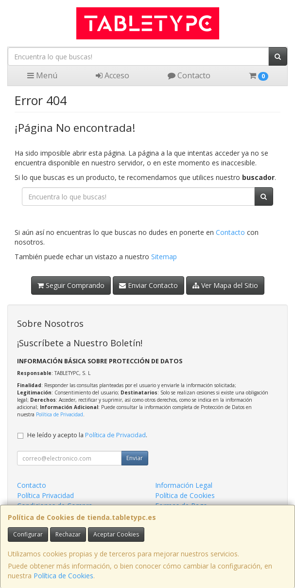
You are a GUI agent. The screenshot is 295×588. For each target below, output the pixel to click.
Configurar (28, 534)
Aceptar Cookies (116, 534)
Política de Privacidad (59, 414)
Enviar (134, 458)
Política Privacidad (45, 495)
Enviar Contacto (148, 285)
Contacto (189, 75)
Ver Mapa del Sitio (225, 285)
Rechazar (68, 534)
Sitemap (164, 256)
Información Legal (183, 485)
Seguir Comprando (70, 285)
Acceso (112, 75)
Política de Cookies (63, 575)
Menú (42, 75)
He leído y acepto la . (87, 435)
